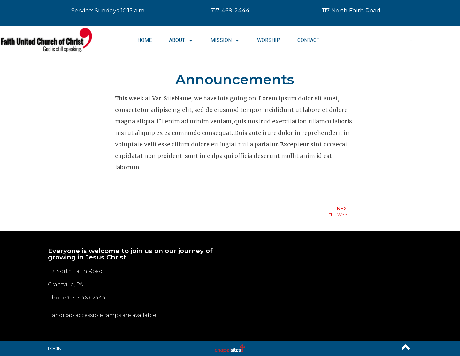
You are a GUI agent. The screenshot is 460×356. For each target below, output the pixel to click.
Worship (268, 40)
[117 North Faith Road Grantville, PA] (321, 286)
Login (54, 348)
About (181, 40)
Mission (225, 40)
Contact (308, 40)
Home (144, 40)
